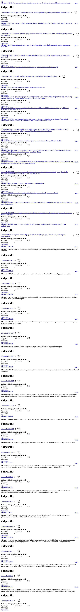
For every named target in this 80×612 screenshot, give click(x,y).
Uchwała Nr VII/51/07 (7, 246)
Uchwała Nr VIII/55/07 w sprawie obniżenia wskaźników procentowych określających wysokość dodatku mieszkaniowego (35, 12)
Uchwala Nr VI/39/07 (7, 537)
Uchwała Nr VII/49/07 (7, 294)
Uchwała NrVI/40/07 (7, 512)
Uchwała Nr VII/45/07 (7, 391)
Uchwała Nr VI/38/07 (7, 562)
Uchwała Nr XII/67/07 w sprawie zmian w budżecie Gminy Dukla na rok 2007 (23, 183)
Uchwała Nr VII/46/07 (7, 367)
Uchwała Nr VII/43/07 (7, 439)
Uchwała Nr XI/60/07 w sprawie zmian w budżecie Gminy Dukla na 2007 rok (23, 87)
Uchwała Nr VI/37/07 (7, 586)
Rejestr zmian (4, 21)
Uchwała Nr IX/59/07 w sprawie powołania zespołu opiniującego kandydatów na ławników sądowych (29, 67)
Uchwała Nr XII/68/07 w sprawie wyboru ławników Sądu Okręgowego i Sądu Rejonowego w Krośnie (29, 193)
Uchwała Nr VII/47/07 (7, 343)
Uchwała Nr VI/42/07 (7, 463)
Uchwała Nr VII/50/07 (7, 271)
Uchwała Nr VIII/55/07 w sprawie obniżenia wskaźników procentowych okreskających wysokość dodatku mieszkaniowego (35, 3)
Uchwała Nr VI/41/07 (7, 487)
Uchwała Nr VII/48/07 (7, 319)
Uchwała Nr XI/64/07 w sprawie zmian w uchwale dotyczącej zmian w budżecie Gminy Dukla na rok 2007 (31, 141)
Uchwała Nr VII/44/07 (7, 416)
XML (76, 3)
